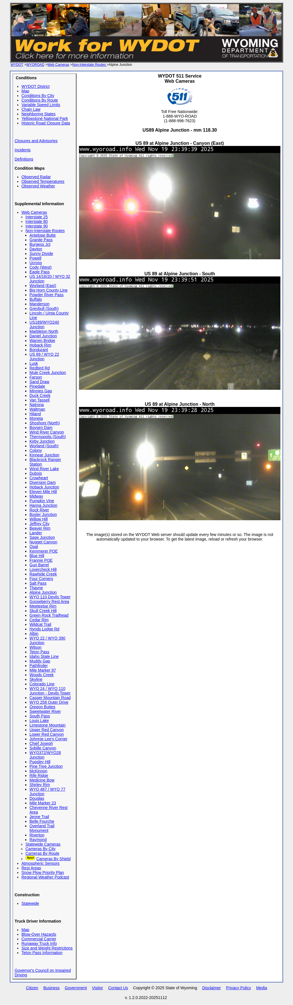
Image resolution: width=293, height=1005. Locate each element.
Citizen (32, 988)
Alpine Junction (43, 592)
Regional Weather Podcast (45, 877)
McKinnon (38, 771)
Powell (35, 258)
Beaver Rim (39, 528)
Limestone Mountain (47, 725)
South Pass (39, 716)
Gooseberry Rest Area (49, 601)
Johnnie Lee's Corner (48, 739)
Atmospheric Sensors (40, 863)
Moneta (36, 418)
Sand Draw (39, 381)
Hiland (35, 414)
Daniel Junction (43, 336)
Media (261, 988)
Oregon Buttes (42, 707)
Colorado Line (41, 684)
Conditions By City (37, 95)
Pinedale (37, 386)
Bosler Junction (43, 514)
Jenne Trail (39, 816)
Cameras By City (40, 848)
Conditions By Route (39, 100)
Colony (35, 450)
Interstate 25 (36, 217)
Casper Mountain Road (50, 697)
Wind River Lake (44, 468)
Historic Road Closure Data (45, 123)
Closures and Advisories (36, 141)
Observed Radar (36, 177)
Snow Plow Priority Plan (42, 872)
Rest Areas (31, 868)
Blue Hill (36, 555)
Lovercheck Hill (43, 569)
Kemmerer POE (43, 551)
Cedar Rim (39, 620)
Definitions (24, 159)
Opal (33, 546)
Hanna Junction (43, 505)
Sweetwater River (45, 711)
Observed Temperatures (42, 181)
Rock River (39, 510)
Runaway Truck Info (39, 943)
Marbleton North (43, 331)
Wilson (35, 647)
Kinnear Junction (44, 455)
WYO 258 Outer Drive (48, 702)
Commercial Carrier (38, 939)
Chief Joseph (41, 743)
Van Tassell (39, 400)
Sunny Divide (41, 253)
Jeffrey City (39, 523)
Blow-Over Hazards (38, 934)
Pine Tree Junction (46, 766)
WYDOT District (35, 86)
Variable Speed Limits (40, 104)
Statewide (30, 903)
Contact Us (118, 988)
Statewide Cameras (42, 844)
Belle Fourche (41, 821)
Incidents (23, 150)
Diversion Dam (42, 482)
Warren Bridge (42, 340)
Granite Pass (41, 240)
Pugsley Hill (39, 761)
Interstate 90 (36, 226)
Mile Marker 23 (42, 803)
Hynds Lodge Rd (44, 629)
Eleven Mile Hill (43, 491)
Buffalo (35, 299)
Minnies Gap (40, 391)
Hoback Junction (44, 487)
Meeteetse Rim (42, 606)
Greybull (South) (44, 308)
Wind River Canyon (46, 432)
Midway (36, 496)
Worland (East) (42, 285)
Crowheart (38, 478)
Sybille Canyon (42, 748)
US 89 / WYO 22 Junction (44, 356)
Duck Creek (39, 395)
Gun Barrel (39, 565)
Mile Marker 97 (42, 670)
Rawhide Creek (43, 574)
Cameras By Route (42, 853)
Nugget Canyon (43, 542)
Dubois (35, 473)
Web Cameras (58, 65)
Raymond (38, 839)
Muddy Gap (39, 661)
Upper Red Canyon (46, 729)
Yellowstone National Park (44, 118)
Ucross (35, 262)
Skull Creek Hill (43, 610)
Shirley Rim (39, 784)
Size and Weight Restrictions (47, 948)
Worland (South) (44, 446)
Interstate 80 (36, 221)
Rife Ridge (38, 775)
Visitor (97, 988)
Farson (35, 377)
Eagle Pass (39, 272)
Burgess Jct (39, 244)
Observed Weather (38, 186)
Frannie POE (41, 560)
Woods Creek (41, 674)
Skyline (35, 679)
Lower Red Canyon (46, 734)
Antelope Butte (42, 235)
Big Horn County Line (48, 290)
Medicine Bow (41, 780)
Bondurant (38, 349)
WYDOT (17, 65)
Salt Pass (37, 583)
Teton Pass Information (41, 952)
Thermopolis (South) (47, 436)
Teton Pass (39, 652)
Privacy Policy (238, 988)
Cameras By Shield (53, 858)
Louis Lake (39, 720)
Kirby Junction (42, 441)
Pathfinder (38, 665)
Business (51, 988)
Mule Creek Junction (47, 372)
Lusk (33, 363)
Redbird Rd (39, 368)
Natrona (36, 404)
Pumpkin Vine (41, 500)
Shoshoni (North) (44, 423)
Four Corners (41, 578)
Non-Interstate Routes (89, 65)
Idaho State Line (44, 656)
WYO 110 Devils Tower (50, 597)
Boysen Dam (40, 427)
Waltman (37, 409)
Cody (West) (40, 267)
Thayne (36, 587)
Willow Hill (38, 519)
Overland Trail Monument (41, 828)
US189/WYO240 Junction (44, 324)
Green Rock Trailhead (48, 615)
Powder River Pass (46, 294)
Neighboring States (38, 114)
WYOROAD (35, 65)
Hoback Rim (40, 345)
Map (25, 91)
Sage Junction (42, 537)
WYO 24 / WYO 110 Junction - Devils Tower (50, 690)
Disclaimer (211, 988)
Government (76, 988)
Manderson (39, 304)
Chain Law (30, 109)
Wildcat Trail (40, 624)
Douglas (36, 798)
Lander (35, 533)
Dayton (35, 249)
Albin (33, 633)
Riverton (36, 835)
